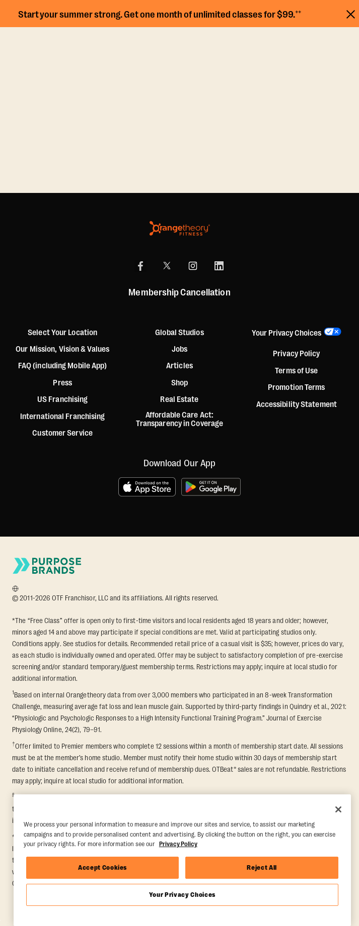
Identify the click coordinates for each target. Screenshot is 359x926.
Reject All (262, 867)
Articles (179, 366)
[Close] (338, 809)
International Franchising (62, 417)
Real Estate (179, 399)
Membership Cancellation (179, 292)
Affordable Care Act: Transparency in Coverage (179, 420)
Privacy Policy (296, 354)
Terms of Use (296, 371)
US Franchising (62, 399)
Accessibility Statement (296, 404)
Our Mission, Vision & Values (62, 349)
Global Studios (179, 333)
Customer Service (62, 433)
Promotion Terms (296, 387)
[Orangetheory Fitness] (180, 228)
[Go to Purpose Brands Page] (47, 565)
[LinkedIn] (219, 266)
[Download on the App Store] (147, 486)
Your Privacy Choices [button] (286, 333)
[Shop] (179, 383)
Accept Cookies (102, 867)
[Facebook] (140, 266)
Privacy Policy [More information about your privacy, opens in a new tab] (178, 844)
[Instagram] (193, 266)
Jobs (179, 349)
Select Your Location (62, 333)
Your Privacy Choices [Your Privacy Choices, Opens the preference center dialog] (182, 894)
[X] (167, 266)
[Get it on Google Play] (211, 486)
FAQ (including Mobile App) (62, 366)
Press (62, 383)
